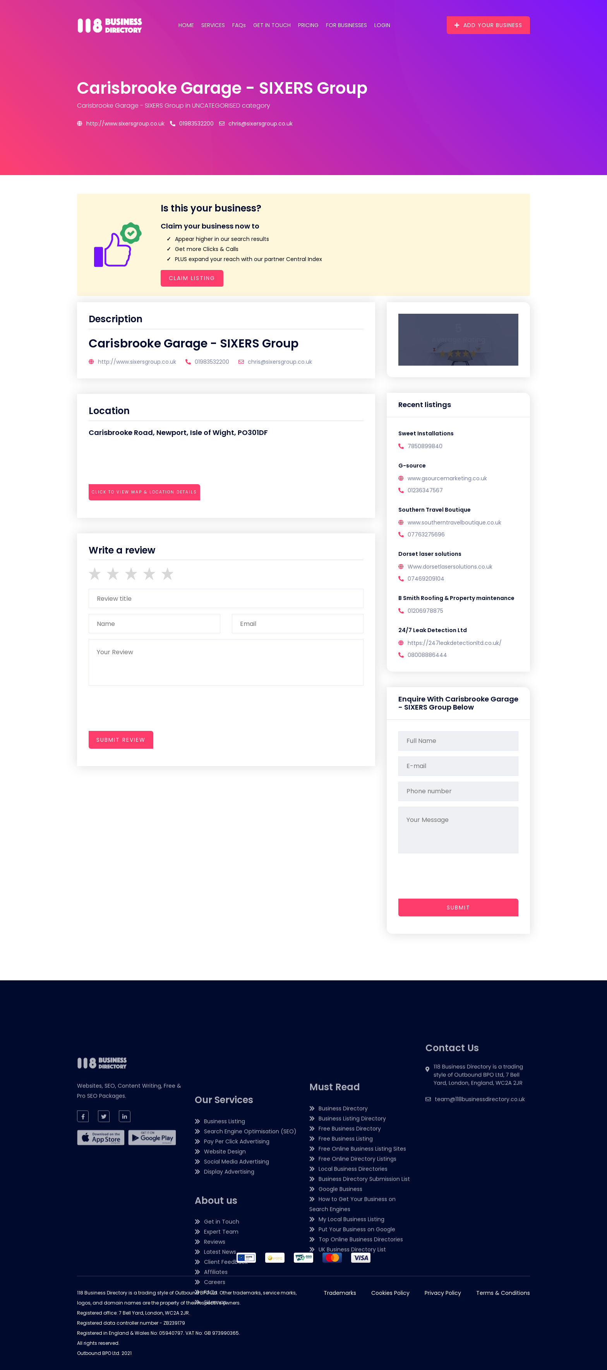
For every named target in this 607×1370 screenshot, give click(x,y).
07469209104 (426, 579)
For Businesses (346, 25)
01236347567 (425, 490)
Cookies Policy (390, 1293)
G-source (412, 465)
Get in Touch (272, 25)
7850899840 (425, 446)
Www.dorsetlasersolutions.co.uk (450, 567)
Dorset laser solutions (429, 554)
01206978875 (425, 611)
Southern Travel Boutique (434, 510)
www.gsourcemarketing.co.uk (447, 478)
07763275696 (426, 534)
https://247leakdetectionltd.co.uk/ (455, 643)
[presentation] (147, 513)
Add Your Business (488, 25)
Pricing (308, 25)
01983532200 (192, 123)
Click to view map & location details (144, 492)
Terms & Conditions (503, 1293)
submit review (121, 740)
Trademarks (340, 1293)
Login (382, 25)
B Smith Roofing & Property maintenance (456, 598)
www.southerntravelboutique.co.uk (454, 522)
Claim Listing (192, 278)
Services (213, 25)
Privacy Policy (443, 1293)
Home (186, 25)
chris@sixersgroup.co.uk (256, 123)
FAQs (239, 25)
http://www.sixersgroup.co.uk (121, 123)
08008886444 (427, 655)
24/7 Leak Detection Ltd (432, 630)
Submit (458, 907)
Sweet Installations (426, 433)
